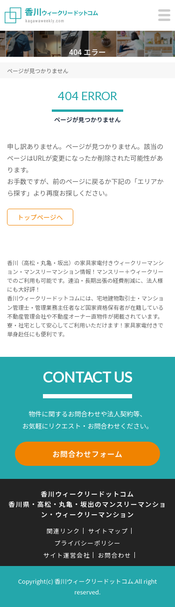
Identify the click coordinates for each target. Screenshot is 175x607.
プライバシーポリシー (87, 543)
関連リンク (63, 531)
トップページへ (40, 217)
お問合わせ (115, 555)
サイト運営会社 (66, 555)
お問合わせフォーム (87, 453)
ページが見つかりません (37, 71)
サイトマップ (108, 531)
